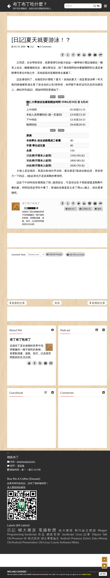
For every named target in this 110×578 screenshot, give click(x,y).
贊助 (98, 209)
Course (55, 542)
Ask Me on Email (76, 254)
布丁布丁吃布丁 (31, 203)
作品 (41, 534)
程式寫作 (34, 538)
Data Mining (99, 538)
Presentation (30, 542)
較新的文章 (17, 302)
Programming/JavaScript (22, 534)
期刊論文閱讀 (85, 530)
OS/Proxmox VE (17, 538)
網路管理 (53, 534)
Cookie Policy (86, 574)
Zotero (87, 538)
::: (8, 13)
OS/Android (14, 542)
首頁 (57, 302)
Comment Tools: (18, 254)
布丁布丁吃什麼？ (30, 3)
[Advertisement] (57, 23)
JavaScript (68, 534)
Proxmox (76, 538)
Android (65, 538)
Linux (79, 534)
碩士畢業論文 (50, 538)
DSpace (96, 534)
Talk (105, 534)
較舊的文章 (97, 302)
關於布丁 (71, 209)
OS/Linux (44, 542)
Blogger (102, 530)
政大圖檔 (66, 530)
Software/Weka (69, 542)
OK (103, 574)
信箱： (21, 461)
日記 (32, 47)
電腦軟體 (48, 530)
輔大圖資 (27, 530)
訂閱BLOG (85, 209)
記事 (87, 534)
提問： (15, 465)
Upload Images (54, 254)
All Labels (23, 525)
